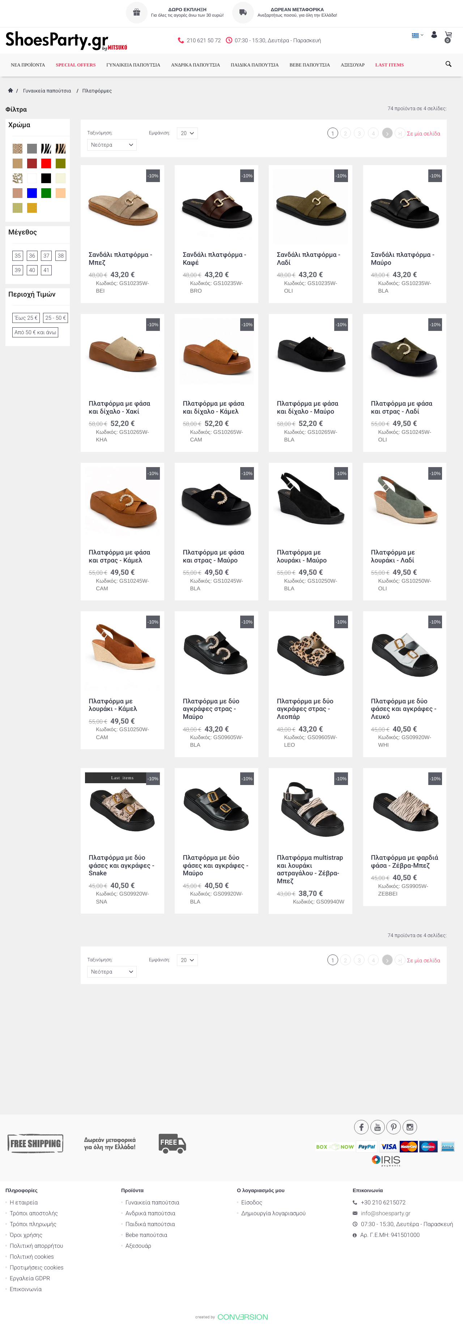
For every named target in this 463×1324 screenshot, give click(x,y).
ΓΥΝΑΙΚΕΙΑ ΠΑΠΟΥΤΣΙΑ (133, 65)
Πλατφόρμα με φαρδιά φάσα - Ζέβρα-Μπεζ (404, 862)
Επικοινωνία (26, 1177)
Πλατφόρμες (97, 91)
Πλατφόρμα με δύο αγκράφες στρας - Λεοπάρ (305, 709)
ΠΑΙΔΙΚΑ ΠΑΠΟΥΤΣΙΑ (255, 65)
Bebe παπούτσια (146, 1123)
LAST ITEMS (389, 65)
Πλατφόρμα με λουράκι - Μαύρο (302, 556)
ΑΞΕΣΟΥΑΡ (353, 65)
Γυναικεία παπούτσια (47, 91)
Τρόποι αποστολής (34, 1101)
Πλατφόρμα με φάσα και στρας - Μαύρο (213, 556)
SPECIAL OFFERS (75, 65)
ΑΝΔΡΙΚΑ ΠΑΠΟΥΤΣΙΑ (195, 65)
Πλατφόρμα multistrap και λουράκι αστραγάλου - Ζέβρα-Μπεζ (310, 869)
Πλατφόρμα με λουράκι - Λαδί (393, 556)
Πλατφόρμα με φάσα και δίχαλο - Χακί (119, 407)
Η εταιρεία (24, 1090)
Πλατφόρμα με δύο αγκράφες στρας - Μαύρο (211, 709)
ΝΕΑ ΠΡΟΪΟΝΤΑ (28, 65)
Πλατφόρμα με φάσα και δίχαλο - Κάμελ (213, 407)
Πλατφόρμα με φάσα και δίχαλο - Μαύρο (307, 407)
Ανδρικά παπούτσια (150, 1101)
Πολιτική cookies (32, 1144)
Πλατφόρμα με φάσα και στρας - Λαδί (402, 407)
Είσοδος (251, 1090)
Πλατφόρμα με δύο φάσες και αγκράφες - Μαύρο (215, 865)
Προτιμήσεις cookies (37, 1155)
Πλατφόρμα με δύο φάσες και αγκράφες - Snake (121, 865)
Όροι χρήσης (26, 1123)
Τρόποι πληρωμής (33, 1112)
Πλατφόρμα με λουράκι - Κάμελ (113, 705)
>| (400, 133)
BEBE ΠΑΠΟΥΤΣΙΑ (309, 65)
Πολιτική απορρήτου (36, 1133)
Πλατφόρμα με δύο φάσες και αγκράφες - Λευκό (404, 709)
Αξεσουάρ (138, 1133)
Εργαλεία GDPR (30, 1166)
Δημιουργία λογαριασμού (273, 1101)
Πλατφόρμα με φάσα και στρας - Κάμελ (119, 556)
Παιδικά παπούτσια (150, 1112)
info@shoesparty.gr (386, 1101)
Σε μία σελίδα (423, 133)
